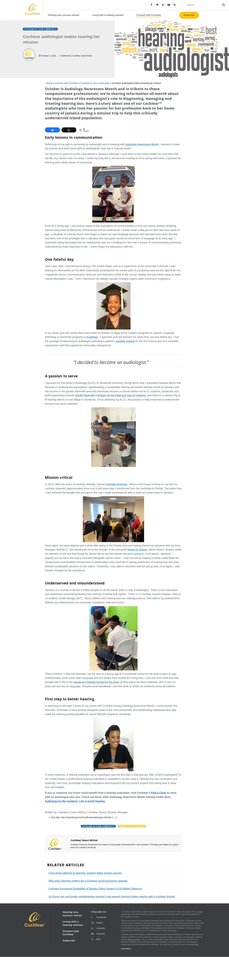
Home (49, 83)
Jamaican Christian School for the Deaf (96, 682)
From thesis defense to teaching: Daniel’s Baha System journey (85, 873)
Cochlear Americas (116, 484)
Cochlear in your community (95, 83)
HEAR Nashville (85, 395)
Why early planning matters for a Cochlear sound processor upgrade (88, 880)
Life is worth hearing (92, 801)
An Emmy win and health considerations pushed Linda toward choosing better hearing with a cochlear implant (112, 896)
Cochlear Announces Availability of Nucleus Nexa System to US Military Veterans (95, 888)
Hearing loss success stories (63, 15)
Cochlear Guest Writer (82, 56)
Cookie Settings (126, 948)
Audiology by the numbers (61, 801)
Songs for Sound (137, 549)
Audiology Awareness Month (141, 144)
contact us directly (134, 940)
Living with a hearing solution (108, 15)
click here (195, 944)
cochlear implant (125, 341)
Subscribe (189, 15)
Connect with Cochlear (148, 15)
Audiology (92, 337)
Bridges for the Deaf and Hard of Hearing (121, 395)
